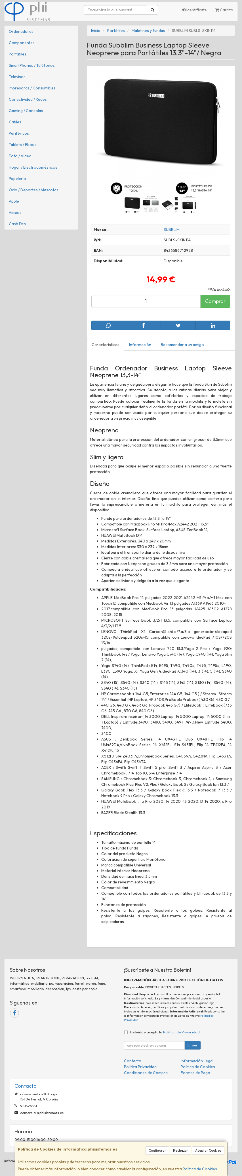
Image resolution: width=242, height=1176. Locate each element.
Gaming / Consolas (26, 110)
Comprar (215, 301)
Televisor (17, 76)
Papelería (17, 178)
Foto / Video (20, 155)
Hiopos (15, 212)
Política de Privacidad (181, 1032)
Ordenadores (21, 31)
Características (105, 344)
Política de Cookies (200, 1168)
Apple (14, 201)
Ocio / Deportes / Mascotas (33, 189)
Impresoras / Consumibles (32, 88)
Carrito (224, 9)
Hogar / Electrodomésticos (33, 167)
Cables (15, 122)
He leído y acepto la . (165, 1032)
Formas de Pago (195, 1072)
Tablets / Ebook (23, 144)
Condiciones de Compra (146, 1072)
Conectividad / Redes (28, 99)
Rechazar (180, 1150)
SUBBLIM (172, 229)
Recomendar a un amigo (182, 344)
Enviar (192, 1045)
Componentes (22, 42)
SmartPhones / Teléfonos (32, 65)
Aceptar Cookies (208, 1150)
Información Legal (197, 1060)
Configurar (157, 1150)
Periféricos (19, 133)
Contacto (132, 1060)
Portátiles (17, 54)
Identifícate (194, 9)
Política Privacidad (140, 1066)
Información (140, 344)
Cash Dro (17, 223)
